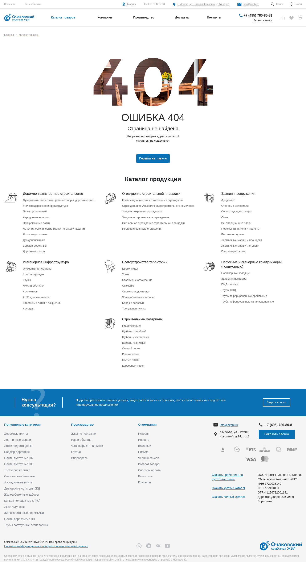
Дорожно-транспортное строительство (53, 193)
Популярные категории (22, 418)
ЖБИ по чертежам (83, 427)
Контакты (144, 476)
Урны (125, 271)
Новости (144, 434)
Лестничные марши (17, 434)
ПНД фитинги (229, 281)
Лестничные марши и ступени (240, 243)
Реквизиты (145, 470)
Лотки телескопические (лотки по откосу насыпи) (54, 227)
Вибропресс (79, 452)
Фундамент (228, 199)
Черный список (148, 452)
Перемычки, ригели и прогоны (240, 227)
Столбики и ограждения (137, 277)
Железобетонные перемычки (24, 507)
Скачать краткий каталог (228, 482)
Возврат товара (148, 458)
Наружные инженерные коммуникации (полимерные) (251, 262)
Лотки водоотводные (18, 440)
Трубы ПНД (228, 286)
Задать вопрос (277, 396)
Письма (143, 446)
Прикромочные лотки (36, 221)
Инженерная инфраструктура (46, 260)
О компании (147, 418)
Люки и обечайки (33, 282)
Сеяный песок (131, 343)
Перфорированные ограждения (142, 227)
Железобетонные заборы (138, 293)
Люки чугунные (14, 501)
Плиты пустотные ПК (18, 458)
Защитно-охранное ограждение (142, 210)
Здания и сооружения (238, 193)
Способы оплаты (149, 464)
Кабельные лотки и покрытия (41, 298)
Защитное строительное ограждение (145, 216)
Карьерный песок (133, 359)
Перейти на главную (153, 158)
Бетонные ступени (233, 232)
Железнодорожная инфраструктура (45, 205)
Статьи (76, 446)
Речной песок (130, 348)
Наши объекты (32, 4)
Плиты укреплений (35, 210)
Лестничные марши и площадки (241, 238)
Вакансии (9, 4)
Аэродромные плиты (36, 216)
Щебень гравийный (134, 326)
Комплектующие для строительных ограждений (152, 199)
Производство (82, 418)
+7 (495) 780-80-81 (258, 15)
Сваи (224, 216)
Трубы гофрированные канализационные (247, 297)
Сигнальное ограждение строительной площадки (153, 221)
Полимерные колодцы (235, 270)
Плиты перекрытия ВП (19, 513)
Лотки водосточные (35, 232)
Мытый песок (130, 354)
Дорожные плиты (34, 249)
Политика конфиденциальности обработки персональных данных (46, 540)
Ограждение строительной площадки (151, 193)
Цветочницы (130, 266)
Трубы (27, 277)
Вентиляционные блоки (236, 221)
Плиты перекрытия (233, 249)
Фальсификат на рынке (87, 440)
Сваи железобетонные (19, 470)
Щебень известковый (135, 332)
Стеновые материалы (235, 205)
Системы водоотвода (135, 288)
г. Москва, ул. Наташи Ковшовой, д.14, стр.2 (203, 4)
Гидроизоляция (132, 321)
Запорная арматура (233, 276)
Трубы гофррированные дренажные (244, 292)
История (144, 427)
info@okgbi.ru (251, 4)
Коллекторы (30, 288)
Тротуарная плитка (134, 304)
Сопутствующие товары (236, 210)
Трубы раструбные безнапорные (26, 519)
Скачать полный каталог (228, 490)
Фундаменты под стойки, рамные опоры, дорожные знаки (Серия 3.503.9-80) (72, 199)
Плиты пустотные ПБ (18, 452)
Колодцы (28, 304)
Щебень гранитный (134, 337)
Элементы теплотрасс (37, 266)
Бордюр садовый (133, 298)
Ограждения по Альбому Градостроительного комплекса (158, 205)
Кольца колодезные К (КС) (22, 494)
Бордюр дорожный (34, 243)
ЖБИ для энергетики (36, 293)
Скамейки (128, 282)
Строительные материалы (142, 315)
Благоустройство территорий (144, 260)
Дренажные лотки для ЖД (22, 482)
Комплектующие (33, 271)
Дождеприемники (34, 238)
